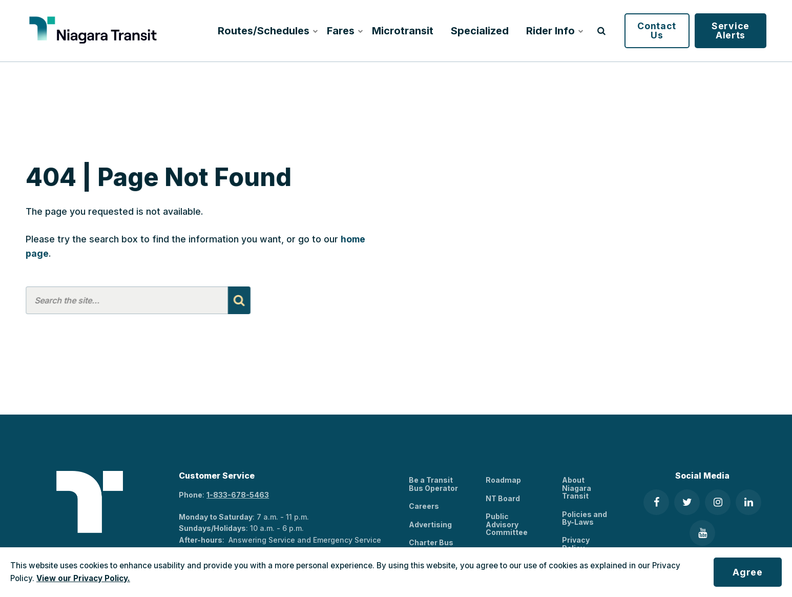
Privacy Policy (576, 544)
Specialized (480, 31)
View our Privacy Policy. (83, 578)
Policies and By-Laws (584, 518)
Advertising (430, 524)
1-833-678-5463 (237, 494)
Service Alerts (730, 30)
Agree (748, 572)
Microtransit (402, 31)
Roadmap (503, 480)
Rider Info (553, 31)
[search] (601, 31)
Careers (424, 506)
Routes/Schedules (266, 31)
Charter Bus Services (431, 546)
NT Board (503, 498)
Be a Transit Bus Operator (433, 484)
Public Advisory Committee (507, 524)
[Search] (238, 300)
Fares (344, 31)
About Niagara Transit (576, 488)
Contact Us (656, 30)
